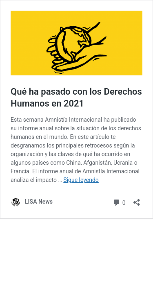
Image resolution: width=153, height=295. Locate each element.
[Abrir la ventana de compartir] (136, 199)
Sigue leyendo (81, 180)
